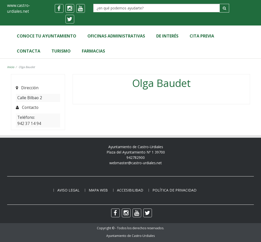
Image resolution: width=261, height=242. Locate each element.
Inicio (10, 67)
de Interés (167, 36)
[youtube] (80, 8)
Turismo (61, 51)
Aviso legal (68, 190)
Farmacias (93, 51)
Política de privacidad (174, 190)
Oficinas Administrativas (116, 36)
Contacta (28, 51)
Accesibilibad (130, 190)
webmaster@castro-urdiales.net (135, 162)
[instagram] (70, 8)
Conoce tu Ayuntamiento (46, 36)
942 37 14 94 (29, 123)
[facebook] (59, 8)
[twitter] (70, 19)
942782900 (135, 157)
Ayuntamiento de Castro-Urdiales (130, 236)
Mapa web (98, 190)
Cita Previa (202, 36)
